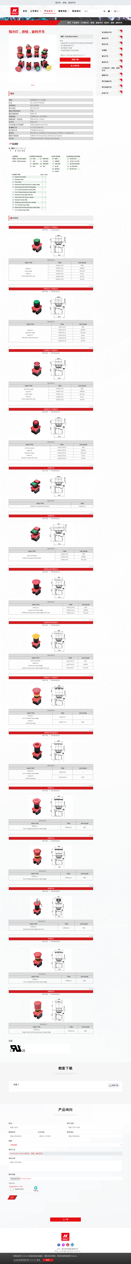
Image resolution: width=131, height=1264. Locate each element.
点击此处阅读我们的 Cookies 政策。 (28, 1260)
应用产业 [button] (105, 93)
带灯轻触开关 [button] (107, 81)
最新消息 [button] (63, 11)
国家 (11, 1141)
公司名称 (41, 1132)
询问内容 (12, 1158)
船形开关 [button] (105, 62)
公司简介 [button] (35, 11)
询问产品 (12, 1150)
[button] (10, 60)
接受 (47, 1260)
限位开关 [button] (105, 44)
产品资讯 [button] (49, 11)
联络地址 (70, 1132)
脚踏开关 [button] (105, 75)
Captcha (12, 1183)
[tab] (109, 32)
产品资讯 (75, 23)
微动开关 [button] (105, 38)
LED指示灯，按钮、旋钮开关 (92, 23)
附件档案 (12, 1174)
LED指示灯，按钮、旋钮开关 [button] (111, 69)
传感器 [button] (104, 50)
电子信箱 (71, 1123)
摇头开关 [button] (105, 56)
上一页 (65, 1219)
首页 (25, 11)
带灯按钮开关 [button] (107, 87)
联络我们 (76, 11)
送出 (12, 1197)
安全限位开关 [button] (107, 32)
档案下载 (75, 60)
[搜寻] (95, 11)
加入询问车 (75, 66)
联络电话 (12, 1132)
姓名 (11, 1123)
